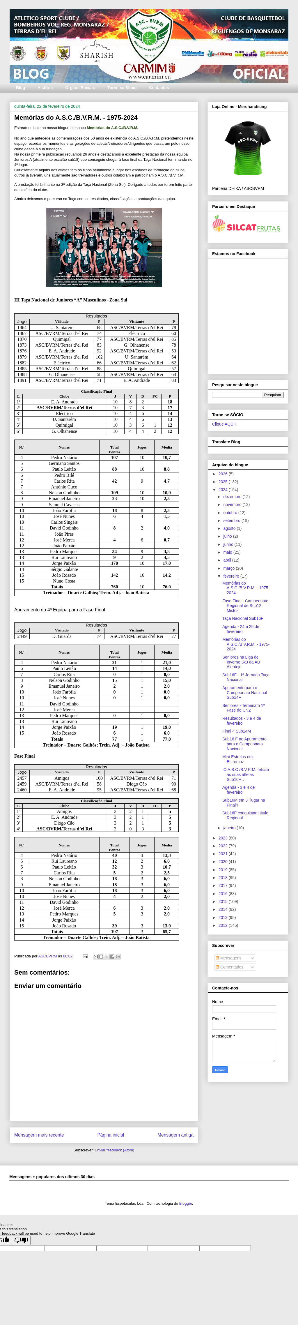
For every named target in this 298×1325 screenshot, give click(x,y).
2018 (224, 877)
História (45, 87)
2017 (224, 885)
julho (228, 536)
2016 (224, 893)
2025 (224, 481)
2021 (224, 853)
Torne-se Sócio (121, 87)
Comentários (229, 967)
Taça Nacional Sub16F (242, 618)
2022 (224, 846)
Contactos (159, 87)
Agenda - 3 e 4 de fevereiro (238, 790)
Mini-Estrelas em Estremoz (237, 759)
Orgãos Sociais (80, 87)
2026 (224, 474)
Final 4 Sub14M (236, 731)
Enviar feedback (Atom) (114, 1150)
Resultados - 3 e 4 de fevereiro (241, 721)
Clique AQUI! (224, 424)
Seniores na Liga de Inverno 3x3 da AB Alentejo (241, 662)
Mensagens (228, 958)
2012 (224, 925)
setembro (232, 520)
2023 (224, 838)
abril (227, 560)
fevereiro (231, 576)
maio (228, 552)
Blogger (185, 1203)
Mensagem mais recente (39, 1134)
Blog (20, 87)
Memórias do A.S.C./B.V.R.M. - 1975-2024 (245, 588)
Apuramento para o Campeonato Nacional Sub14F (244, 692)
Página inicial (110, 1134)
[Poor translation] (21, 1240)
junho (228, 544)
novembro (232, 504)
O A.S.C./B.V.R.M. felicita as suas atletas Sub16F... (245, 774)
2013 (224, 917)
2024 (224, 489)
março (229, 568)
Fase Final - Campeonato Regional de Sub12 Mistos (245, 606)
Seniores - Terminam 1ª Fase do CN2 (243, 708)
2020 (224, 861)
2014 (224, 909)
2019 (224, 869)
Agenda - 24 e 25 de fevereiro (240, 629)
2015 (224, 901)
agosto (230, 528)
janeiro (230, 827)
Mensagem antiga (175, 1134)
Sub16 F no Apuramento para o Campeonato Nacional (244, 744)
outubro (230, 512)
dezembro (232, 496)
